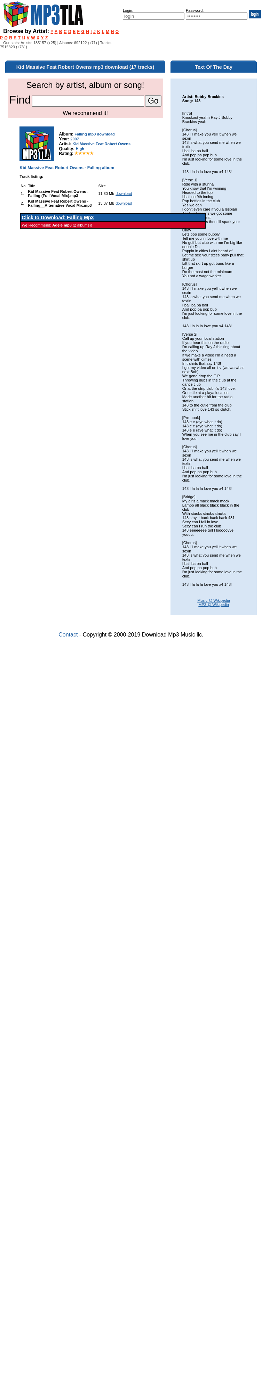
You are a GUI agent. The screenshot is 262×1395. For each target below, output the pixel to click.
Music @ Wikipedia (213, 600)
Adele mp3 (62, 225)
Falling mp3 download (94, 134)
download (124, 193)
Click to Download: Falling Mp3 (58, 217)
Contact (68, 635)
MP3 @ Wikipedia (213, 604)
